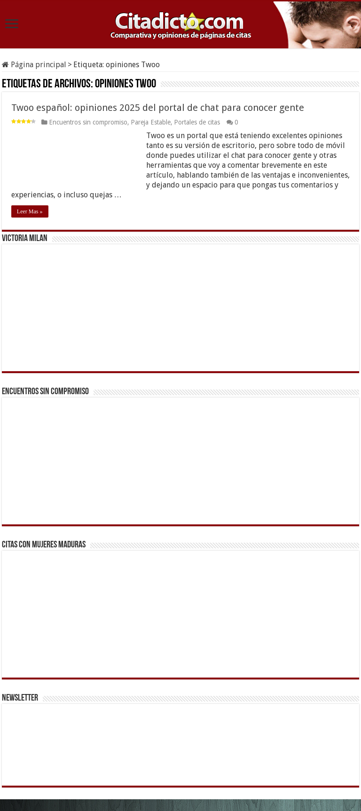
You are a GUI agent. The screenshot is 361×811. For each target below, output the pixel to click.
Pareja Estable (151, 122)
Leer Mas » (30, 211)
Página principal (34, 64)
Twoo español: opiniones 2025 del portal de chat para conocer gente (157, 107)
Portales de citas (197, 122)
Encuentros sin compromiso (88, 122)
